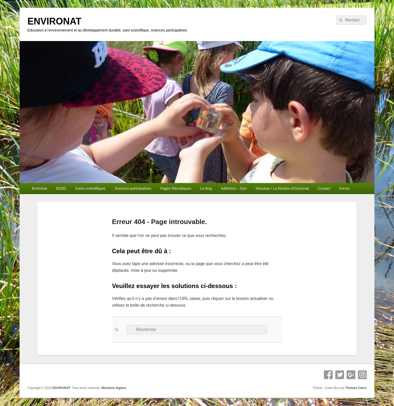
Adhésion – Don (234, 188)
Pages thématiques (175, 188)
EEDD (61, 188)
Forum (344, 188)
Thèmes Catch (356, 388)
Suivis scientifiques (90, 188)
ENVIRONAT (54, 21)
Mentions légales (114, 388)
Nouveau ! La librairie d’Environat (282, 188)
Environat (39, 188)
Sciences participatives (133, 188)
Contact (324, 188)
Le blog (206, 188)
